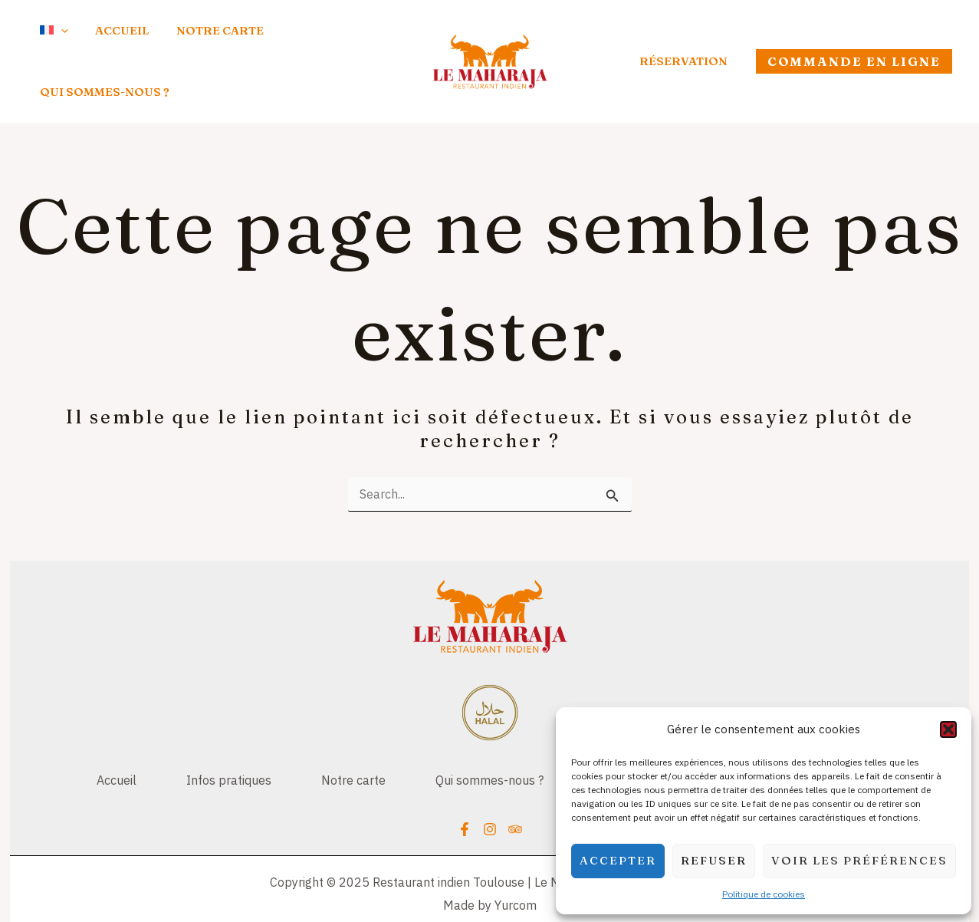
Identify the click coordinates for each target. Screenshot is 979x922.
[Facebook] (464, 793)
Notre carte (349, 742)
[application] (48, 42)
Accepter (618, 860)
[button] (948, 729)
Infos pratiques (221, 742)
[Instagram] (490, 793)
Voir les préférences (859, 860)
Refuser (714, 860)
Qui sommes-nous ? (489, 742)
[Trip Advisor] (515, 793)
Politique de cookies (763, 894)
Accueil (105, 742)
